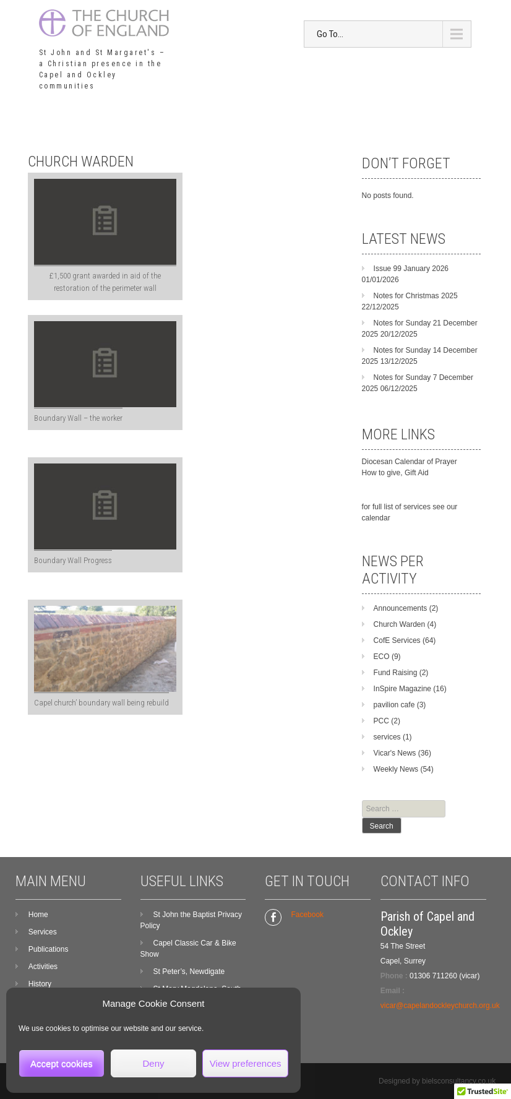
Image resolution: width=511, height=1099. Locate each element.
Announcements (400, 608)
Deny (153, 1063)
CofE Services (397, 640)
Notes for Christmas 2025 (416, 295)
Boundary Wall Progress (73, 560)
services (387, 737)
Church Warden (400, 624)
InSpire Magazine (402, 688)
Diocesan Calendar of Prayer (409, 461)
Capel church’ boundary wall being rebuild (101, 702)
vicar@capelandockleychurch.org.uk (440, 1005)
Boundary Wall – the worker (78, 418)
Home (38, 914)
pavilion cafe (394, 704)
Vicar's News (395, 753)
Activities (43, 966)
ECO (382, 656)
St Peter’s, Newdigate (189, 971)
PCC (381, 721)
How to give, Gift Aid (395, 472)
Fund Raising (396, 672)
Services (42, 932)
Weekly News (396, 769)
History (39, 984)
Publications (48, 949)
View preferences (245, 1063)
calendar (376, 518)
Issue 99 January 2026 (411, 268)
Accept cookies (61, 1063)
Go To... (330, 34)
